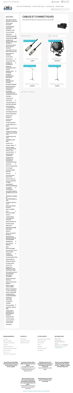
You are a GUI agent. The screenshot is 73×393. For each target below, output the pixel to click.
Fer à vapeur (9, 168)
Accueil (9, 16)
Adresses (40, 346)
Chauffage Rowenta (11, 112)
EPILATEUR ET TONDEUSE (10, 154)
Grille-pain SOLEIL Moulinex (11, 206)
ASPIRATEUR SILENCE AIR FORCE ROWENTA (11, 42)
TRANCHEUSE (10, 317)
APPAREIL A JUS (10, 30)
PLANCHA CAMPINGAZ (9, 254)
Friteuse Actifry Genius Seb (10, 176)
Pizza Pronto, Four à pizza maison (11, 251)
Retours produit (41, 341)
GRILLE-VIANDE (10, 209)
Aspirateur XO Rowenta (10, 54)
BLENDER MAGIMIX (11, 84)
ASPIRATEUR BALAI (11, 36)
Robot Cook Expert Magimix (11, 282)
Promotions (23, 339)
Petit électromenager (10, 247)
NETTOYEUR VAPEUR (9, 244)
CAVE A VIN (9, 100)
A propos (5, 344)
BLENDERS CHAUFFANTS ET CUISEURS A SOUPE (11, 93)
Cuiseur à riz (9, 143)
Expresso (8, 164)
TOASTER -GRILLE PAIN (11, 307)
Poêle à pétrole (10, 259)
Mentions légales (7, 341)
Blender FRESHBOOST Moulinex (10, 81)
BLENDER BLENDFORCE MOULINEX (10, 76)
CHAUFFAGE (9, 110)
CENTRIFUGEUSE (10, 104)
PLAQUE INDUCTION (11, 257)
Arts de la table (10, 32)
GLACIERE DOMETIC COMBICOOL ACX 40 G (11, 193)
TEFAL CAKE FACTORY (9, 24)
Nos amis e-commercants (9, 354)
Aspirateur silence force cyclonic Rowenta (11, 46)
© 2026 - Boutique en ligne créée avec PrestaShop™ (36, 391)
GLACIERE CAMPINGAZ (9, 188)
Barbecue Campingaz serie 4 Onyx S (11, 68)
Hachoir (8, 215)
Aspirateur (9, 34)
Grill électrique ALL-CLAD (11, 203)
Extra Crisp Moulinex (11, 166)
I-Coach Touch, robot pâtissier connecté (10, 218)
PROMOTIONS (60, 6)
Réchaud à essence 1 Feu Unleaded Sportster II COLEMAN (11, 274)
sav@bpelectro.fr (59, 347)
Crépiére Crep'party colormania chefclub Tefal (11, 133)
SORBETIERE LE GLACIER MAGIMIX (11, 295)
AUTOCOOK (9, 57)
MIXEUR (8, 231)
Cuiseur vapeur (10, 145)
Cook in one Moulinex (9, 116)
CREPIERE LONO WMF (10, 140)
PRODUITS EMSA (10, 261)
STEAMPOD (9, 301)
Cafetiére (8, 96)
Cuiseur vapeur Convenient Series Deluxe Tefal (11, 149)
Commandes (41, 342)
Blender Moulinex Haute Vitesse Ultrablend (11, 88)
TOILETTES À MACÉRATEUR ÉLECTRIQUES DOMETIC (10, 313)
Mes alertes (40, 350)
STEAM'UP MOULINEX (9, 298)
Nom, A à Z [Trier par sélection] (60, 36)
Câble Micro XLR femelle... (32, 59)
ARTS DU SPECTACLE (39, 6)
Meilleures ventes (24, 342)
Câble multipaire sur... (57, 59)
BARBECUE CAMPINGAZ (9, 63)
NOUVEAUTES (50, 6)
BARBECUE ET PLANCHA (10, 72)
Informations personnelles (44, 339)
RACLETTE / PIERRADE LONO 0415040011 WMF (11, 269)
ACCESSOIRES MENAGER (10, 27)
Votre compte (42, 336)
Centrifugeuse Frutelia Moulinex (10, 107)
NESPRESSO (9, 241)
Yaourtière (9, 324)
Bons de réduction (42, 348)
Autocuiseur (9, 59)
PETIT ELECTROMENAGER (24, 6)
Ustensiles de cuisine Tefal (9, 321)
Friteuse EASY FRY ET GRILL (11, 181)
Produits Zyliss (10, 263)
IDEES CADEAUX (10, 221)
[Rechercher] (60, 9)
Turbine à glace (10, 319)
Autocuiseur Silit (10, 61)
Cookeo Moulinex (10, 122)
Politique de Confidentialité (10, 348)
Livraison (5, 339)
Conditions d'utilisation (9, 342)
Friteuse (8, 173)
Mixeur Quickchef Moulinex (11, 233)
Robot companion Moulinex (11, 279)
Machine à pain (10, 223)
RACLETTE (9, 265)
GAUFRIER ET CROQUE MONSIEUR (11, 185)
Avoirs (39, 344)
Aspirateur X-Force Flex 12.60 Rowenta (11, 50)
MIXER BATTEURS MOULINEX (11, 228)
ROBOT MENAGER (11, 292)
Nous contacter (7, 350)
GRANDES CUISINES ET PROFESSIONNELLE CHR (11, 198)
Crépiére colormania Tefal (11, 128)
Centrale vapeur (10, 102)
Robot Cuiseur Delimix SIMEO (10, 286)
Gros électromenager (10, 212)
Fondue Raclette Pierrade (10, 170)
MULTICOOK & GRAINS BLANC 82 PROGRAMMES (11, 238)
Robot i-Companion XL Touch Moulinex (11, 289)
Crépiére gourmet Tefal (11, 137)
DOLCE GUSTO (10, 152)
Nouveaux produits (25, 341)
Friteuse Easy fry (10, 179)
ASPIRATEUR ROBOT (11, 38)
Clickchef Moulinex (11, 114)
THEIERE (8, 303)
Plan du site (6, 352)
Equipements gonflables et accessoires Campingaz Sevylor (11, 160)
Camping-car (9, 98)
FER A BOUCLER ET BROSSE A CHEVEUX (11, 20)
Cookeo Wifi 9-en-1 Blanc (11, 125)
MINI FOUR (9, 225)
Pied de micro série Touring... (32, 84)
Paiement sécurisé (7, 346)
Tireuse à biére (10, 305)
